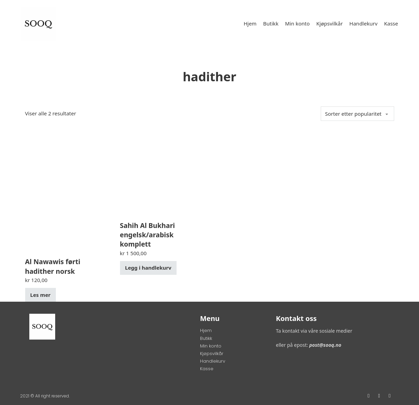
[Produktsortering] (357, 113)
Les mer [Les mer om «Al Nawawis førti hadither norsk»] (40, 294)
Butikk (270, 23)
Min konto (297, 23)
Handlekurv (363, 23)
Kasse (391, 23)
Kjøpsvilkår (329, 23)
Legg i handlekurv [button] (148, 267)
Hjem (249, 23)
